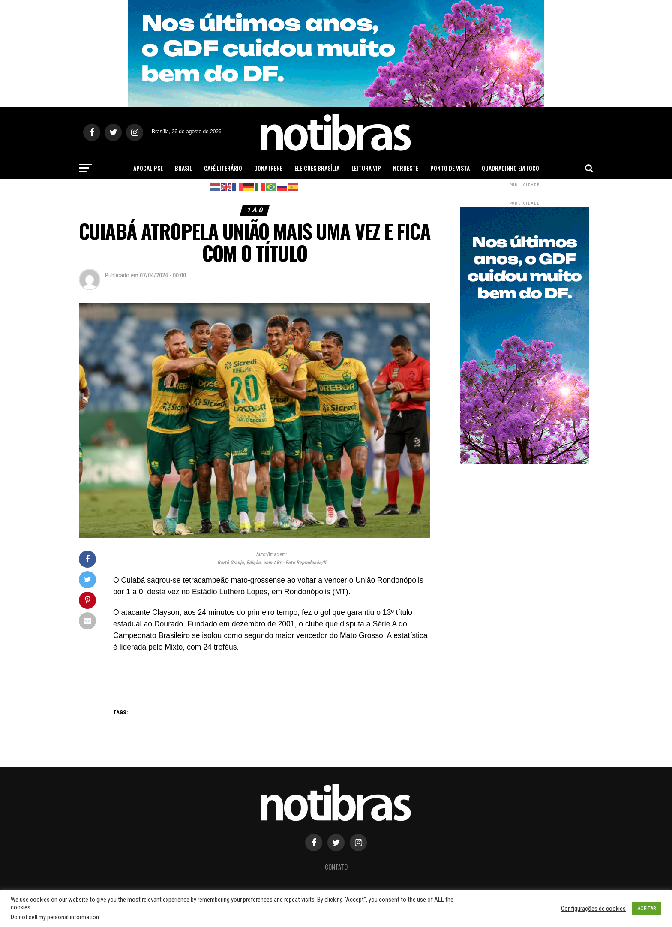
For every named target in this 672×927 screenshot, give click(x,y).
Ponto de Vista (450, 167)
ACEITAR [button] (646, 908)
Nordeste (405, 167)
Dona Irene (268, 167)
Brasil (183, 167)
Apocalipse (148, 167)
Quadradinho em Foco (510, 167)
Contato (336, 866)
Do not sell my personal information (55, 917)
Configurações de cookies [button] (593, 908)
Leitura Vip (366, 167)
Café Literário (223, 167)
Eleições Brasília (316, 167)
